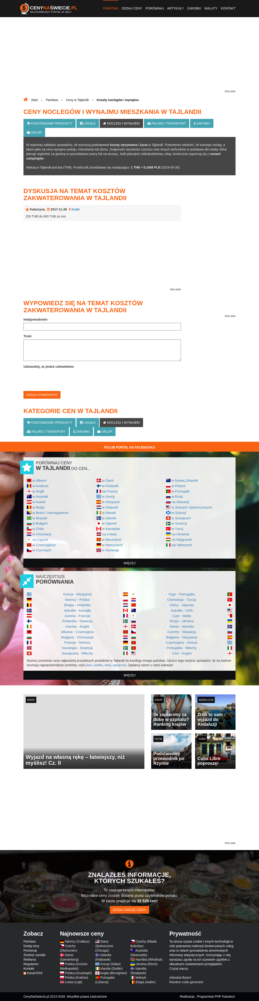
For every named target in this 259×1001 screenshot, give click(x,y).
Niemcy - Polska (77, 599)
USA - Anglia (181, 653)
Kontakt (228, 8)
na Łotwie (109, 534)
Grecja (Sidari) (110, 964)
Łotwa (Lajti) (73, 982)
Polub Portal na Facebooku (129, 447)
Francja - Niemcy (77, 642)
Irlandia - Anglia (77, 626)
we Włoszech (181, 545)
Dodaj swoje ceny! (129, 910)
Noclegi (121, 123)
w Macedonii (111, 539)
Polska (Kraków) (76, 977)
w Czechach (41, 550)
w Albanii (39, 480)
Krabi (76, 209)
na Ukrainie (180, 534)
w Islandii (109, 518)
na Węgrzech (181, 539)
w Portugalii (180, 491)
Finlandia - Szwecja (77, 621)
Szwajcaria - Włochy (77, 653)
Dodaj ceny (132, 8)
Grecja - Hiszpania (77, 594)
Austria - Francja (77, 616)
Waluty (210, 8)
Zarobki (194, 8)
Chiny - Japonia (182, 605)
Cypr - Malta (181, 616)
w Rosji (177, 496)
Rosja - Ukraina (182, 621)
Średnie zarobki (34, 955)
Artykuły (175, 8)
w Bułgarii (40, 523)
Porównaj (155, 8)
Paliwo (166, 123)
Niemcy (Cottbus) (77, 941)
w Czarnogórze (44, 545)
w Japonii (109, 523)
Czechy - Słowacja (181, 632)
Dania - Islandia (182, 626)
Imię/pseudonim (35, 319)
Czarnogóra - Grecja (181, 642)
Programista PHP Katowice (216, 996)
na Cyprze (40, 539)
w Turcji (177, 529)
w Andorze (40, 486)
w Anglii (38, 491)
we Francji (110, 491)
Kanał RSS (34, 973)
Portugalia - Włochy (182, 648)
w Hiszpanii (111, 502)
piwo (89, 665)
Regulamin (31, 964)
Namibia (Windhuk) (149, 959)
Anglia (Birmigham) (113, 973)
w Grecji (108, 496)
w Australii (40, 496)
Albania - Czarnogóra (77, 632)
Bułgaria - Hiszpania (181, 637)
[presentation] (57, 379)
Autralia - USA (182, 610)
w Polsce (178, 486)
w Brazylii (39, 518)
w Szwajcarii (181, 518)
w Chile (38, 529)
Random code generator (186, 982)
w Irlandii (109, 513)
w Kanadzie (111, 529)
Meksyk (141, 977)
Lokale (87, 123)
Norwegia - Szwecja (77, 648)
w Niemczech (112, 545)
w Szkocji (178, 513)
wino (107, 665)
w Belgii (38, 507)
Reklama (29, 959)
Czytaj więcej (178, 968)
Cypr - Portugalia (182, 594)
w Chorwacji (41, 534)
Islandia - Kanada (77, 610)
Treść (27, 336)
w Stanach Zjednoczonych (191, 507)
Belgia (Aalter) (146, 982)
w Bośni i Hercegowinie (50, 513)
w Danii (107, 480)
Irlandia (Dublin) (111, 968)
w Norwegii (110, 550)
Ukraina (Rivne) (146, 964)
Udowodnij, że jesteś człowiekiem (48, 366)
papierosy (119, 665)
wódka (98, 665)
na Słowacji (180, 502)
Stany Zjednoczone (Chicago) (104, 946)
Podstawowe (49, 123)
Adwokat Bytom (180, 977)
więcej (130, 563)
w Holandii (110, 507)
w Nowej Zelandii (184, 480)
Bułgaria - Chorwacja (77, 637)
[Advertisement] (129, 57)
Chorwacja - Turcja (181, 599)
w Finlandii (110, 486)
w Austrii (38, 502)
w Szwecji (179, 523)
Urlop (34, 132)
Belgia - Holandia (77, 605)
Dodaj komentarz (42, 395)
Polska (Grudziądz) (78, 973)
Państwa (110, 8)
